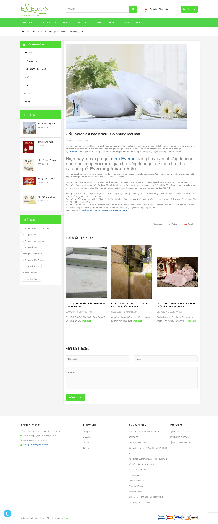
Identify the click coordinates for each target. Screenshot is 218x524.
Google (191, 224)
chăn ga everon (29, 235)
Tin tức (86, 442)
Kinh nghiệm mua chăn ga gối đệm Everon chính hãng (101, 210)
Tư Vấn (97, 23)
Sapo (66, 518)
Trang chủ (87, 432)
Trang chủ (26, 23)
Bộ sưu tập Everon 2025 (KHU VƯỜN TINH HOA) (147, 451)
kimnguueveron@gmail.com (35, 445)
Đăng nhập (163, 9)
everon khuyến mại (31, 279)
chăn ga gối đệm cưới (32, 254)
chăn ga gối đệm (30, 247)
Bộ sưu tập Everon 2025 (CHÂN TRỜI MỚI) (147, 459)
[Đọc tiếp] (86, 321)
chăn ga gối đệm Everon (33, 260)
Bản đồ (125, 23)
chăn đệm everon (30, 228)
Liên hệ (86, 448)
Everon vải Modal (136, 481)
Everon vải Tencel (136, 486)
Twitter (174, 224)
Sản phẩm (87, 437)
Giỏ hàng (191, 9)
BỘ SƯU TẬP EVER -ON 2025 (141, 464)
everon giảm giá (30, 273)
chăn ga (46, 228)
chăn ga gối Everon (31, 266)
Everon (73, 152)
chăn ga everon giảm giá (33, 241)
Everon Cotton (134, 475)
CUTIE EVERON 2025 (138, 470)
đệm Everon (123, 158)
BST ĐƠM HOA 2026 (137, 442)
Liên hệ (140, 23)
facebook (158, 224)
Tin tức (111, 23)
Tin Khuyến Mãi (48, 23)
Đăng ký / (154, 9)
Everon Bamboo (135, 491)
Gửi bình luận (75, 397)
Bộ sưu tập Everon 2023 (139, 502)
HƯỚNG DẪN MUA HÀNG (75, 23)
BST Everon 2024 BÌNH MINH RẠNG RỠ (146, 497)
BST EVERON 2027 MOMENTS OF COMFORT (144, 434)
